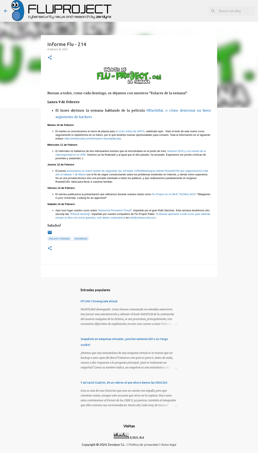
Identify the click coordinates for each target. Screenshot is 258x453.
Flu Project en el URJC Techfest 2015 (173, 194)
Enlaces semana (59, 238)
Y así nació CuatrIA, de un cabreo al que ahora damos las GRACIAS (124, 382)
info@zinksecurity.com (143, 217)
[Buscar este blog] (233, 11)
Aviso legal (168, 445)
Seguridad (80, 238)
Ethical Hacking (80, 214)
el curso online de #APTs (129, 131)
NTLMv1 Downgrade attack (99, 301)
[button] (49, 58)
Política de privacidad (143, 445)
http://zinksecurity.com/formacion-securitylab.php (93, 138)
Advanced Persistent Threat (115, 210)
